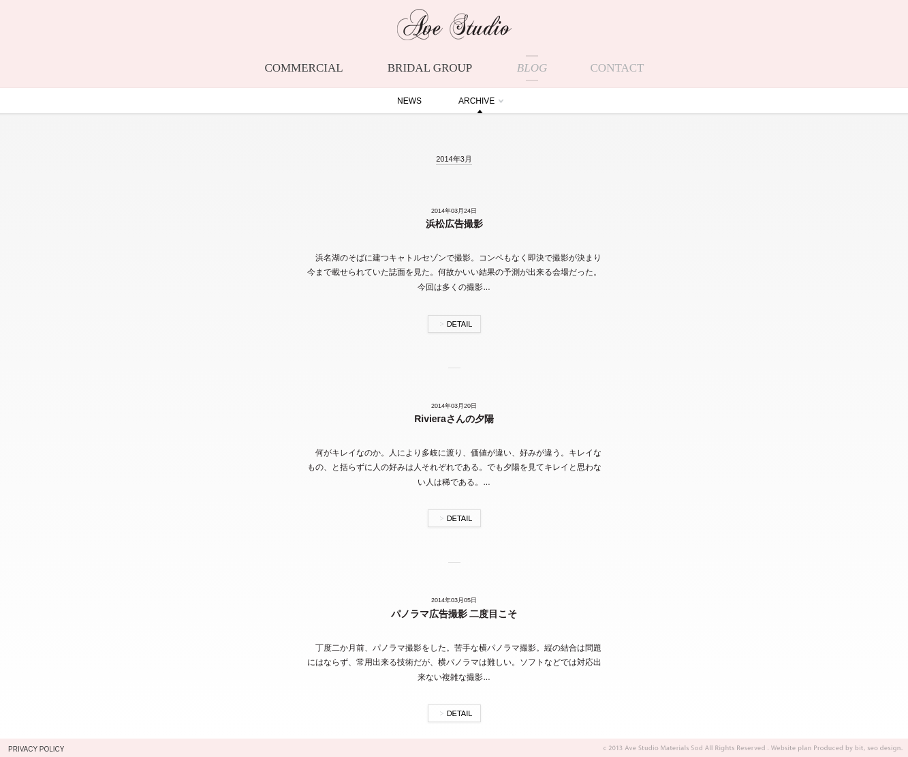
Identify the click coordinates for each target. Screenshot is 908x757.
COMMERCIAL (303, 67)
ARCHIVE (476, 101)
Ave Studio (454, 24)
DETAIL (460, 324)
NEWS (409, 101)
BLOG (532, 67)
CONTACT (617, 67)
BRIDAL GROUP (430, 67)
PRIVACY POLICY (36, 749)
